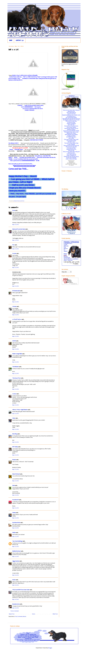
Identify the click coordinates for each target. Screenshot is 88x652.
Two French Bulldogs (17, 541)
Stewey (14, 512)
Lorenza (14, 393)
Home (33, 614)
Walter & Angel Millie (17, 353)
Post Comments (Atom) (20, 616)
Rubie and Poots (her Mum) (18, 229)
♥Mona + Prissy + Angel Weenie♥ (20, 409)
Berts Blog (14, 434)
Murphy (14, 459)
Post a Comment (15, 611)
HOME (10, 40)
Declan (14, 579)
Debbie (14, 532)
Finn (13, 244)
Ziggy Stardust (15, 561)
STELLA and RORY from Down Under (20, 589)
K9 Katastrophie (16, 290)
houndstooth (15, 499)
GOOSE (14, 341)
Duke (13, 485)
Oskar (13, 418)
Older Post (55, 614)
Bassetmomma (16, 604)
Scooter (14, 253)
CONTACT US (20, 40)
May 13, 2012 (15, 224)
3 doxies (14, 306)
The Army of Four (16, 378)
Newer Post (11, 614)
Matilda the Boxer (16, 551)
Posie (13, 210)
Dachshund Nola (16, 522)
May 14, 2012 (15, 575)
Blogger (50, 647)
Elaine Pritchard (16, 474)
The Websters (15, 366)
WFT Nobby (15, 446)
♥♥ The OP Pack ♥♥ (16, 319)
